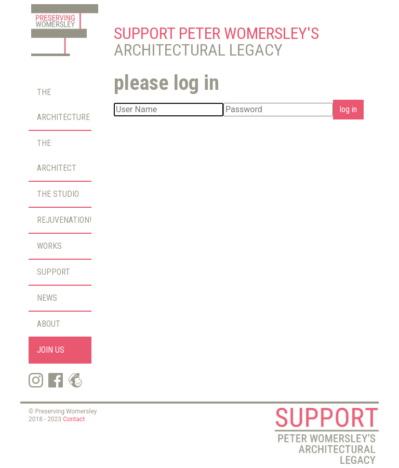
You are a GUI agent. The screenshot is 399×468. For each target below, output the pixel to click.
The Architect (56, 155)
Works (49, 246)
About (48, 324)
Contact (74, 419)
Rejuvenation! (64, 220)
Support (53, 272)
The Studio (58, 194)
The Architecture (63, 104)
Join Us (50, 350)
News (47, 298)
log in (348, 109)
